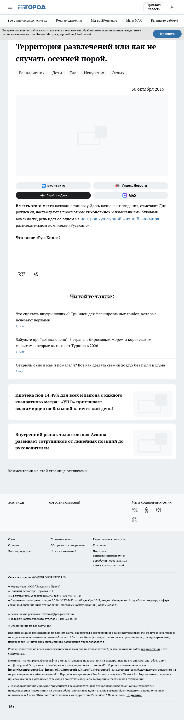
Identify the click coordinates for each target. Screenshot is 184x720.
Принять (167, 34)
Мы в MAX (134, 20)
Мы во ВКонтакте (104, 20)
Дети (57, 72)
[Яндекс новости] (130, 185)
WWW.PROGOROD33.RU (49, 577)
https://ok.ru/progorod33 (62, 669)
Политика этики (61, 539)
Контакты (99, 545)
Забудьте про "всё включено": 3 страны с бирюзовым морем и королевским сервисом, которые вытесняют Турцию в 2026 (92, 346)
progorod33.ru (150, 649)
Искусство (94, 72)
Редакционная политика (109, 539)
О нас (12, 539)
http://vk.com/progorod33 (26, 669)
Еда (72, 72)
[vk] (22, 274)
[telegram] (37, 274)
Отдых (118, 72)
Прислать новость (153, 7)
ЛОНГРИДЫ (16, 502)
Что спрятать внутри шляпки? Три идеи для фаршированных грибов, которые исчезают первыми (92, 320)
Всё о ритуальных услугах (27, 20)
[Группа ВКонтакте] (53, 185)
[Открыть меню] (10, 7)
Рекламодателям (69, 20)
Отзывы (13, 545)
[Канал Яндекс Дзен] (53, 195)
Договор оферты (19, 551)
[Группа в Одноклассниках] (147, 510)
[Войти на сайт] (172, 7)
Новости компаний (63, 551)
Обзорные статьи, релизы (68, 545)
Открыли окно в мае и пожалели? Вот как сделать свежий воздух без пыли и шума (92, 368)
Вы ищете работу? (164, 20)
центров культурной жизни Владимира (119, 218)
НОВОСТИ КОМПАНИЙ (64, 502)
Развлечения (32, 72)
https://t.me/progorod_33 (97, 669)
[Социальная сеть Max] (130, 195)
